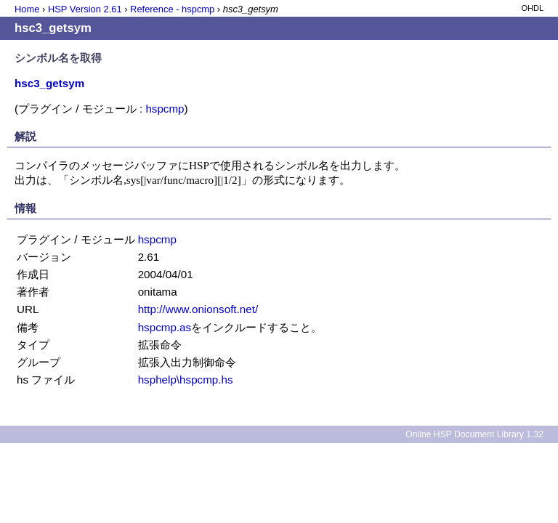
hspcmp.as (164, 327)
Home (27, 9)
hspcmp (164, 108)
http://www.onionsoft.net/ (198, 309)
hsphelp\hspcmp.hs (185, 379)
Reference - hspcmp (172, 9)
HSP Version (85, 9)
